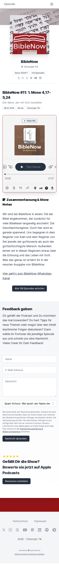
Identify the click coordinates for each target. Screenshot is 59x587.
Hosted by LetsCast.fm (29, 550)
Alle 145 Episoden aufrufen (29, 288)
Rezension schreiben (16, 481)
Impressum (40, 521)
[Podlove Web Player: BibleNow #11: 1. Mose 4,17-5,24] (29, 153)
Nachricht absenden (16, 438)
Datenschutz (20, 521)
